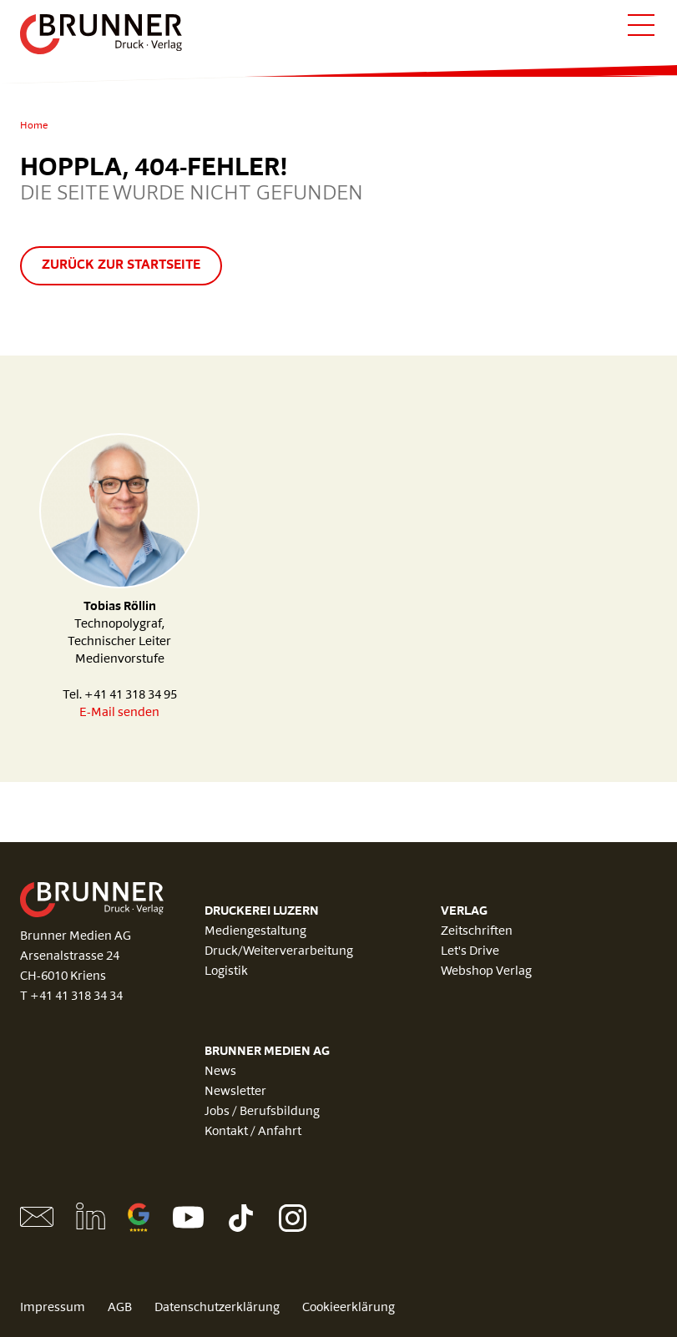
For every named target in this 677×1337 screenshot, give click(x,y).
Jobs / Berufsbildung (262, 1112)
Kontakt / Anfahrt (253, 1132)
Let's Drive (470, 952)
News (220, 1072)
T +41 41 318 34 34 (71, 997)
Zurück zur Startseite (121, 265)
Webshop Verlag (486, 972)
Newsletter (235, 1092)
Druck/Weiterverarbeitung (279, 952)
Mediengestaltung (255, 932)
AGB (120, 1308)
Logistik (226, 972)
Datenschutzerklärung (217, 1308)
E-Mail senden (119, 713)
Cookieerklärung (348, 1308)
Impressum (52, 1308)
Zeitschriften (477, 932)
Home (34, 126)
